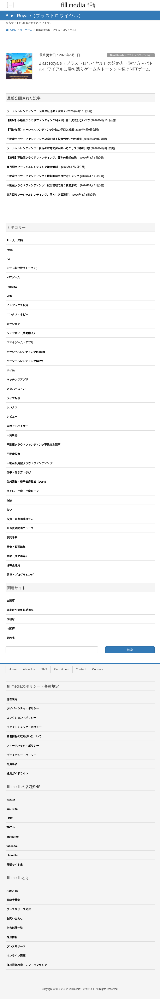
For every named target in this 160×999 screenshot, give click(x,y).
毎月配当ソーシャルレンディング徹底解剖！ (33, 166)
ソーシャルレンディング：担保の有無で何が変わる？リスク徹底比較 (48, 148)
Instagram (13, 836)
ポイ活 (11, 370)
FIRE (10, 249)
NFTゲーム (13, 277)
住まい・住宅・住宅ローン (23, 491)
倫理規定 (12, 699)
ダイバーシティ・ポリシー (23, 708)
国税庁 (11, 619)
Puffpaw (12, 286)
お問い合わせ (15, 918)
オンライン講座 (16, 955)
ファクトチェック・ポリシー (24, 727)
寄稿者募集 (13, 899)
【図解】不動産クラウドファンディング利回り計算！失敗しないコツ (48, 120)
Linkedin (12, 855)
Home (13, 669)
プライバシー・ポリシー (21, 755)
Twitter (11, 799)
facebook (12, 846)
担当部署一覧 (15, 927)
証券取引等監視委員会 (20, 610)
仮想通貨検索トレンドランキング (27, 964)
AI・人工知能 (15, 240)
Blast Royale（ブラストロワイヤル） (130, 55)
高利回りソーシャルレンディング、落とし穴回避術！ (39, 194)
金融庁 (11, 600)
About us (12, 890)
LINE (10, 818)
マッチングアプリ (17, 379)
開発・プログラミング (20, 574)
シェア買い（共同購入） (21, 333)
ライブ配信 (13, 398)
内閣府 (11, 628)
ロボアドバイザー (17, 425)
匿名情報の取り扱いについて (24, 736)
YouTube (12, 808)
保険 (9, 500)
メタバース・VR (16, 388)
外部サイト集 (15, 864)
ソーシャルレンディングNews (25, 360)
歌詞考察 (12, 537)
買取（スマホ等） (17, 556)
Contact (81, 669)
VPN (9, 296)
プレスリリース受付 (19, 909)
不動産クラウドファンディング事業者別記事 (33, 444)
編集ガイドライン (17, 773)
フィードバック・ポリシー (23, 745)
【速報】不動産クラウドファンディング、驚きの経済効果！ (43, 157)
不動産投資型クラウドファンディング (29, 463)
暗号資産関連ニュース (20, 528)
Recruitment (61, 669)
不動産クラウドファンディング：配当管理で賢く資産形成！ (43, 185)
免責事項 (12, 764)
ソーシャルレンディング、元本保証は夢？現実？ (36, 111)
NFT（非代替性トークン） (23, 268)
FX (8, 258)
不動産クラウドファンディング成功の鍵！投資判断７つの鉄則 (44, 138)
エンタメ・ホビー (17, 314)
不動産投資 (13, 453)
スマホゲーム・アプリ (20, 342)
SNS (44, 669)
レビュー (12, 416)
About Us (29, 669)
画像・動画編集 (16, 546)
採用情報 (12, 937)
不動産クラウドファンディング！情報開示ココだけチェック (43, 176)
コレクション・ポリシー (21, 717)
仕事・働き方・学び (19, 472)
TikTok (11, 827)
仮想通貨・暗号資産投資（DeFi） (27, 481)
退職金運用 (13, 565)
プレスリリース (16, 946)
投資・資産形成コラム (20, 519)
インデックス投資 (17, 305)
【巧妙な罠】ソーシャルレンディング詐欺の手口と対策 (40, 129)
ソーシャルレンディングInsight (26, 351)
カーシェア (13, 323)
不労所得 (12, 435)
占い (9, 509)
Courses (97, 669)
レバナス (12, 407)
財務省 (11, 637)
